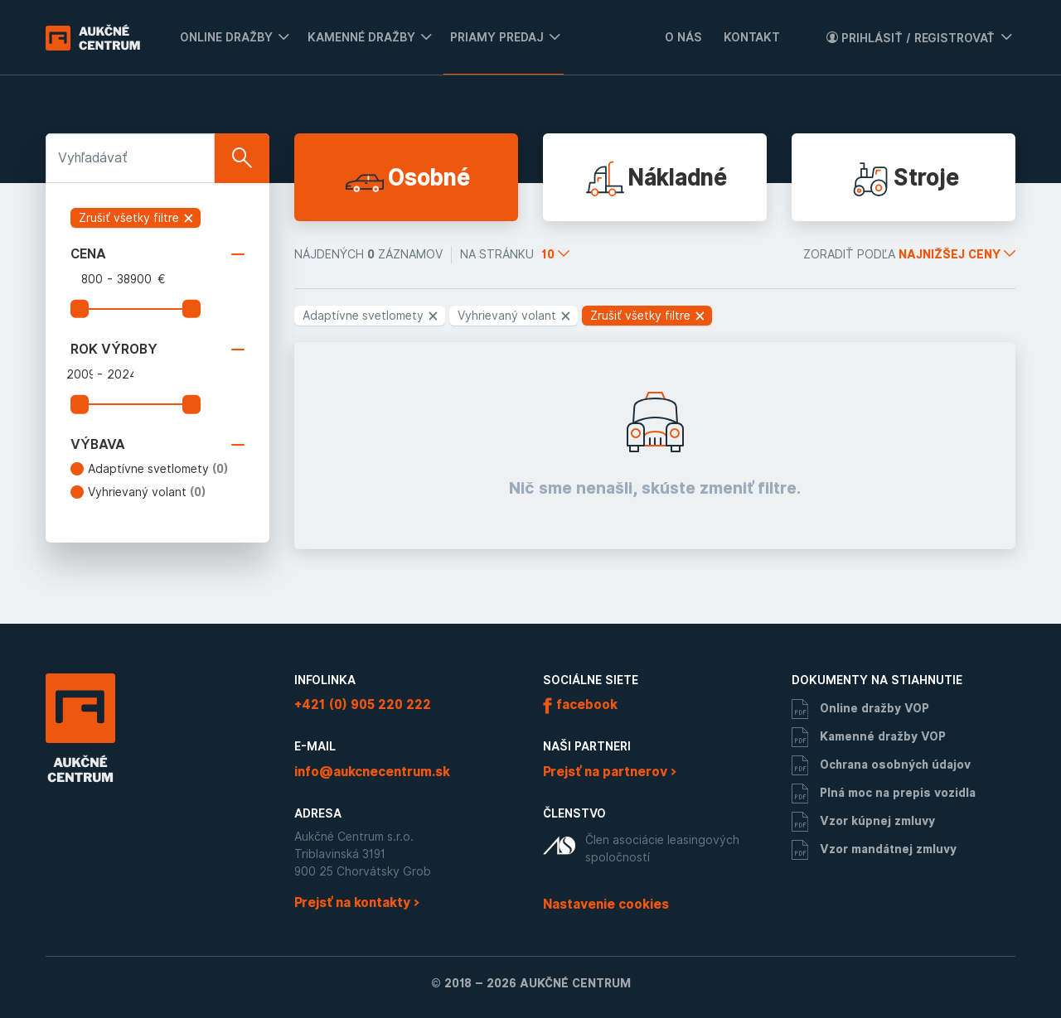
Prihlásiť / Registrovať (910, 38)
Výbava (157, 444)
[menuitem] (229, 37)
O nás (683, 37)
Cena (157, 254)
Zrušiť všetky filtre (137, 218)
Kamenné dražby (361, 37)
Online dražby (226, 37)
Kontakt (752, 37)
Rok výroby (157, 349)
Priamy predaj (497, 37)
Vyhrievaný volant (147, 492)
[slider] (79, 309)
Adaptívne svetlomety (158, 468)
